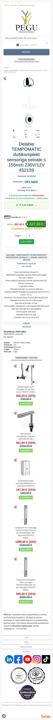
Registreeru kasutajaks (27, 5)
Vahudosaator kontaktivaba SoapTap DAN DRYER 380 (26, 436)
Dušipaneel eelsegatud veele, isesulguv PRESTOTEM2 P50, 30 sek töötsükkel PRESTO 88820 (26, 585)
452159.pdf (26, 327)
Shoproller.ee (46, 716)
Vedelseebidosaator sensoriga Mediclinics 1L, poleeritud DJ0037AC (26, 483)
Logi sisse (13, 5)
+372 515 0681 (21, 629)
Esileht (6, 67)
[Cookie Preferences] (4, 716)
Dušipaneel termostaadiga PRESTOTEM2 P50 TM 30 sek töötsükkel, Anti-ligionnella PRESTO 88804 (25, 533)
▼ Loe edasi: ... (27, 205)
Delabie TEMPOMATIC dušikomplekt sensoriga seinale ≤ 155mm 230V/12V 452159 (26, 71)
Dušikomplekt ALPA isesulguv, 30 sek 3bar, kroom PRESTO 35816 (25, 389)
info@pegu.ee (9, 629)
